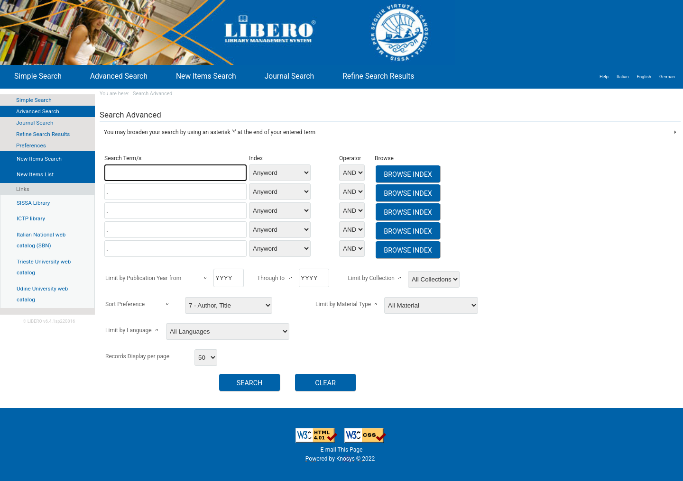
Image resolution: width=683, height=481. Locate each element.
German (667, 76)
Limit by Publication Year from (143, 278)
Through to (271, 278)
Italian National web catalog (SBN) (41, 240)
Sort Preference (125, 304)
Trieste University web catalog (44, 267)
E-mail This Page (342, 449)
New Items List (35, 174)
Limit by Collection (371, 278)
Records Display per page (137, 356)
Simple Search (34, 100)
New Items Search (206, 76)
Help (604, 76)
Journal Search (34, 122)
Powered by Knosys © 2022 (340, 458)
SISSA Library (33, 203)
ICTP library (31, 218)
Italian (623, 76)
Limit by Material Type (343, 304)
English (644, 76)
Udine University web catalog (42, 294)
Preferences (31, 145)
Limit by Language (128, 330)
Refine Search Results (43, 134)
